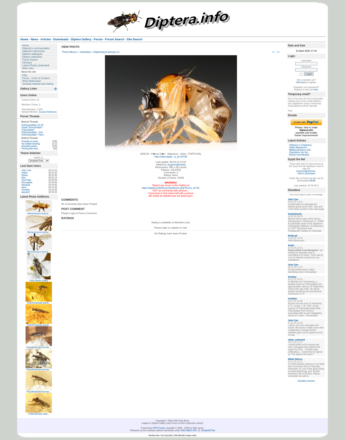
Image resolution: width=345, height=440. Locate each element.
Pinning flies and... (31, 148)
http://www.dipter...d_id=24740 (171, 156)
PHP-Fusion (159, 428)
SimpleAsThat (208, 430)
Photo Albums (69, 52)
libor (24, 177)
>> (278, 52)
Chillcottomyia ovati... (38, 414)
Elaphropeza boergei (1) (106, 52)
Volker (25, 173)
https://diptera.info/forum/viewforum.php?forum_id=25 (170, 188)
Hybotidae (85, 52)
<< (273, 52)
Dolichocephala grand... (38, 303)
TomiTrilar (26, 180)
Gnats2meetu (295, 214)
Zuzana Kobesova (48, 112)
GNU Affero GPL (189, 430)
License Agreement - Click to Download (306, 172)
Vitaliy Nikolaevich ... (299, 147)
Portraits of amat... (31, 141)
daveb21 (26, 192)
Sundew (292, 277)
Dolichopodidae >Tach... (33, 135)
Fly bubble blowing (31, 144)
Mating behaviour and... (300, 150)
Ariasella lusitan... (30, 146)
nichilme (292, 298)
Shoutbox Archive (306, 381)
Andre (291, 245)
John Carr (26, 170)
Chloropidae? (28, 130)
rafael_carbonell (296, 340)
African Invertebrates (299, 155)
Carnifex (26, 190)
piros (24, 187)
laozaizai (26, 185)
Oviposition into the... (299, 152)
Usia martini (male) (38, 280)
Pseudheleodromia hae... (38, 347)
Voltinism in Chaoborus (300, 145)
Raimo (25, 175)
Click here (301, 82)
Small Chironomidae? (32, 127)
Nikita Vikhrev (295, 359)
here (316, 89)
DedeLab (292, 236)
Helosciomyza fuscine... (38, 213)
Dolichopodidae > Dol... (33, 132)
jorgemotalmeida (176, 164)
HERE (313, 181)
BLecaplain (27, 182)
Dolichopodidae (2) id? (33, 125)
